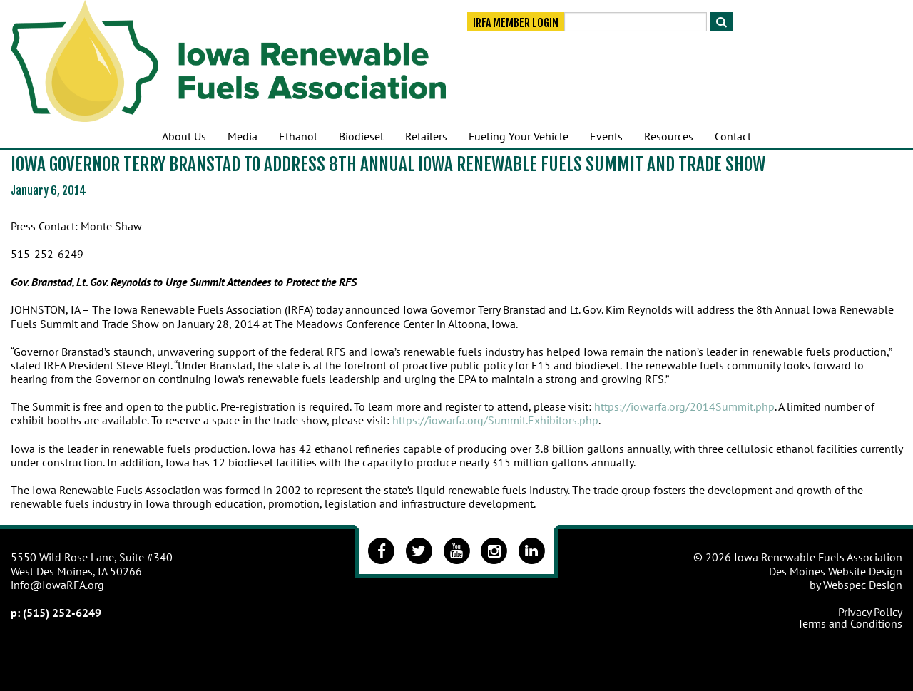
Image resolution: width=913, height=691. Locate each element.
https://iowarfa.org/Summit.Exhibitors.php (495, 420)
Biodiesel (361, 136)
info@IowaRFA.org (57, 585)
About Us (184, 136)
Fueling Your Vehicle (518, 136)
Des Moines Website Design (835, 571)
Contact (733, 136)
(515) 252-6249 (62, 612)
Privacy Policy (870, 612)
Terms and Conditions (849, 623)
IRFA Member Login (515, 23)
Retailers (426, 136)
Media (242, 136)
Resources (668, 136)
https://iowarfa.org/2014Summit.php (684, 406)
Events (606, 136)
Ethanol (298, 136)
